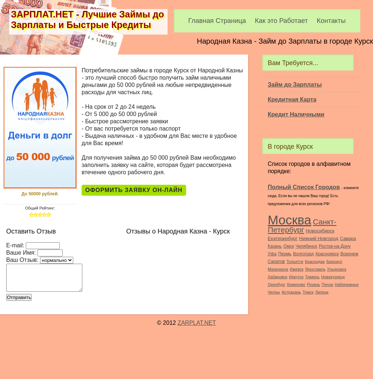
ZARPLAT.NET (196, 323)
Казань (275, 246)
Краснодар (315, 261)
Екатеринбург (283, 238)
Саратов (276, 261)
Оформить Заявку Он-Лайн (133, 190)
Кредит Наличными (296, 114)
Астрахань (291, 292)
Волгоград (303, 253)
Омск (288, 246)
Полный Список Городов (304, 187)
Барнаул (334, 261)
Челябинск (306, 246)
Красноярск (327, 253)
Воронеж (349, 253)
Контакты (331, 20)
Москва (289, 220)
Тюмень (312, 277)
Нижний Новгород (318, 238)
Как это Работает (281, 20)
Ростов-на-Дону (334, 246)
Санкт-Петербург (302, 226)
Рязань (313, 284)
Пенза (327, 284)
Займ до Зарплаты (295, 84)
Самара (348, 238)
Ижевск (296, 269)
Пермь (284, 253)
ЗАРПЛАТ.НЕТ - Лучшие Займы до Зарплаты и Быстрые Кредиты (87, 19)
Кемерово (296, 284)
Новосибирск (320, 231)
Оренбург (276, 284)
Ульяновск (336, 269)
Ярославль (315, 269)
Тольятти (294, 261)
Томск (308, 292)
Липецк (322, 292)
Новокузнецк (333, 277)
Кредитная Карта (292, 99)
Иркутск (296, 277)
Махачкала (278, 269)
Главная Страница (217, 20)
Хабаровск (277, 277)
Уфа (272, 253)
